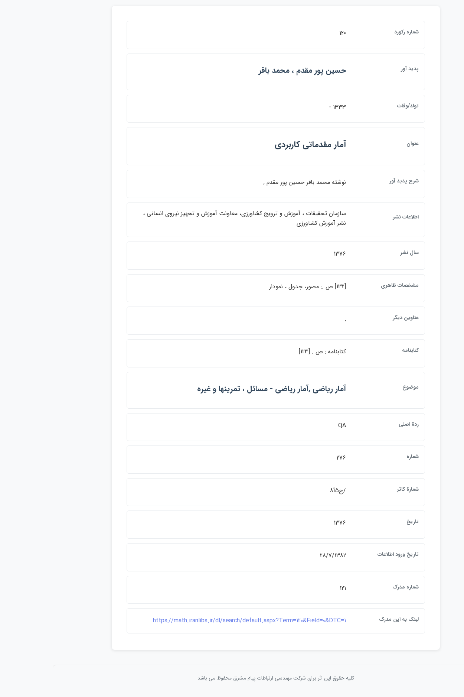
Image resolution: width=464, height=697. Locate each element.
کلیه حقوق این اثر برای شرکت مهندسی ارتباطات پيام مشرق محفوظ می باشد (232, 678)
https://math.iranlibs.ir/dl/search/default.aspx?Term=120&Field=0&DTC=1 (205, 620)
